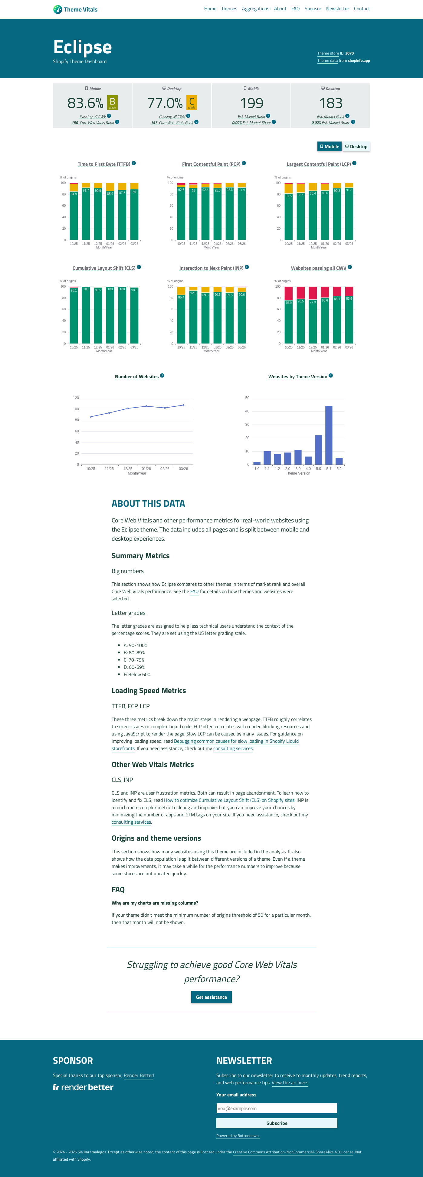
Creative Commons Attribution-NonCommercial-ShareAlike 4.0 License (293, 1152)
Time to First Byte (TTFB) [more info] (104, 164)
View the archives (290, 1082)
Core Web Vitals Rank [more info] (92, 122)
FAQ (295, 8)
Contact (362, 8)
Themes (229, 8)
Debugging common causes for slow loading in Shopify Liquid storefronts (205, 744)
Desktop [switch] (356, 146)
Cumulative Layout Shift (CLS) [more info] (104, 268)
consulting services (233, 748)
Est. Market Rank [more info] (251, 116)
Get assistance (211, 997)
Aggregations (255, 8)
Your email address (236, 1094)
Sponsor (313, 8)
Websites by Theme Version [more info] (297, 376)
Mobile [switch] (329, 146)
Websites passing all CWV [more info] (318, 268)
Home (210, 8)
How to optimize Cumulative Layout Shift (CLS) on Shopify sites (229, 800)
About (280, 8)
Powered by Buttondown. (238, 1135)
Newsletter (337, 8)
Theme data (327, 60)
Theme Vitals (75, 9)
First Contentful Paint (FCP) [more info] (211, 164)
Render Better (138, 1075)
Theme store (328, 53)
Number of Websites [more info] (137, 376)
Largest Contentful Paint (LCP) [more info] (319, 164)
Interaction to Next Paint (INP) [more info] (211, 268)
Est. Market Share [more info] (251, 122)
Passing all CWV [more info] (93, 116)
